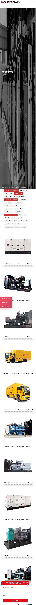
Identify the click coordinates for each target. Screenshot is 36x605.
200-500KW (8, 193)
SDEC (18, 212)
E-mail (4, 591)
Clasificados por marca (11, 199)
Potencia (4, 595)
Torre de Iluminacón (10, 224)
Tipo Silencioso (9, 218)
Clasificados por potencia (12, 190)
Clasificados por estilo (11, 215)
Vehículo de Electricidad (21, 221)
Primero (17, 187)
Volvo (8, 209)
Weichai (18, 202)
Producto (23, 187)
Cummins (23, 199)
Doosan (18, 205)
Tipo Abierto (22, 215)
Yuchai (9, 205)
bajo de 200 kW (24, 190)
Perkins (9, 202)
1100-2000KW (9, 196)
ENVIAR (15, 600)
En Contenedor (19, 218)
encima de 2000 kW (19, 196)
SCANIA (18, 209)
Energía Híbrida (9, 227)
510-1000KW (18, 193)
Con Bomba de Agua (20, 227)
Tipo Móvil (9, 221)
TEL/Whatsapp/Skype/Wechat (9, 587)
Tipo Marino (21, 224)
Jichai (8, 212)
